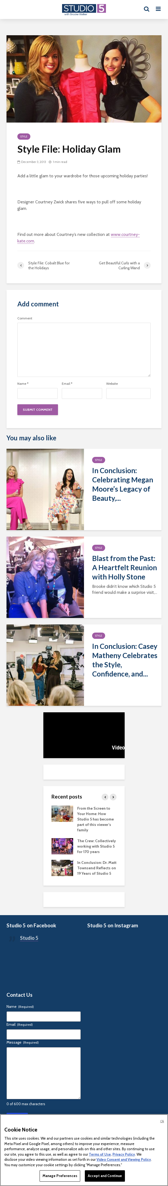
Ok (162, 1121)
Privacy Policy (123, 1154)
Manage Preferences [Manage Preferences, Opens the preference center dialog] (60, 1176)
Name (22, 383)
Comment (24, 318)
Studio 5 (29, 938)
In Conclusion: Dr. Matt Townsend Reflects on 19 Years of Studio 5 (97, 868)
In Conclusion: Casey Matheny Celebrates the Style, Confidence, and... (124, 660)
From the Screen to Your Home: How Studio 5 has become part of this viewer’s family (95, 819)
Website (112, 383)
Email (67, 383)
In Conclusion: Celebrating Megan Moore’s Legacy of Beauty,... (122, 484)
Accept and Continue (105, 1176)
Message (23, 1042)
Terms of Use (100, 1154)
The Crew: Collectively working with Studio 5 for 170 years (96, 846)
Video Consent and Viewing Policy (123, 1159)
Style (23, 136)
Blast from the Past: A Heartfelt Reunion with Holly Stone (124, 567)
